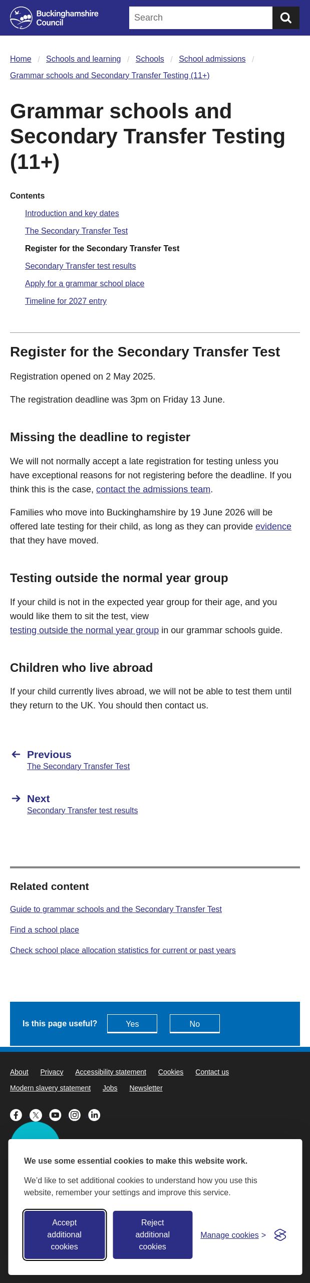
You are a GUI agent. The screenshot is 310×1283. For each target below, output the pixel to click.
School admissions (212, 59)
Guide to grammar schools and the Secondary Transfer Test (116, 909)
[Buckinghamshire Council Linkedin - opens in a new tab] (97, 1114)
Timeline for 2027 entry (66, 301)
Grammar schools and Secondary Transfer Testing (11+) (110, 75)
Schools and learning (83, 59)
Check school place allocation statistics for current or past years (123, 950)
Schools (150, 59)
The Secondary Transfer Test (76, 231)
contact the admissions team (153, 489)
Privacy (51, 1072)
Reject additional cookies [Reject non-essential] (152, 1234)
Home (21, 59)
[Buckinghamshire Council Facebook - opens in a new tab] (20, 1114)
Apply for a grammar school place (84, 283)
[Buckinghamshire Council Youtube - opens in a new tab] (59, 1114)
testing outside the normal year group (84, 630)
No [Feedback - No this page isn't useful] (195, 1024)
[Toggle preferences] (233, 1235)
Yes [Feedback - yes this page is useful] (132, 1024)
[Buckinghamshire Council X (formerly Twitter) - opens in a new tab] (39, 1114)
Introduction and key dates (72, 213)
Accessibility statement (110, 1072)
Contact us (212, 1072)
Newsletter (145, 1088)
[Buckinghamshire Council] (54, 18)
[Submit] (285, 18)
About (19, 1072)
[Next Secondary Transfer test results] (155, 804)
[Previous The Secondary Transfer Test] (155, 760)
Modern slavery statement (50, 1088)
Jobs (110, 1088)
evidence (273, 526)
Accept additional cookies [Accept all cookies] (64, 1234)
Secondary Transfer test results (80, 266)
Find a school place (44, 930)
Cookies (171, 1072)
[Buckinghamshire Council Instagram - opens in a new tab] (78, 1114)
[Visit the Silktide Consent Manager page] (280, 1235)
